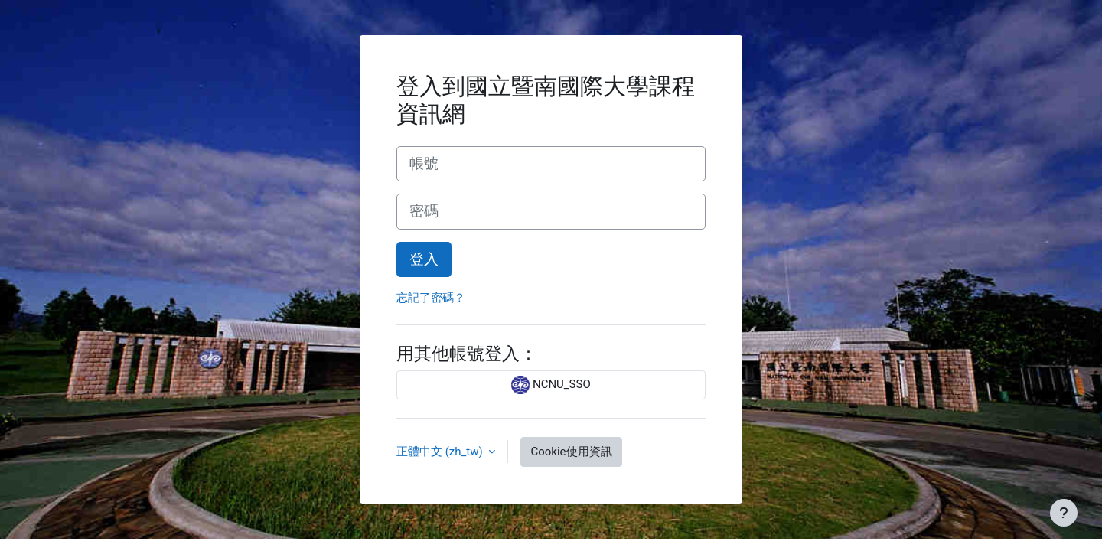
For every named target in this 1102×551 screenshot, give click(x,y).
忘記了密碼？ (430, 298)
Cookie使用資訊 (570, 451)
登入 (424, 259)
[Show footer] (1064, 513)
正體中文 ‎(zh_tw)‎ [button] (440, 451)
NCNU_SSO (551, 385)
